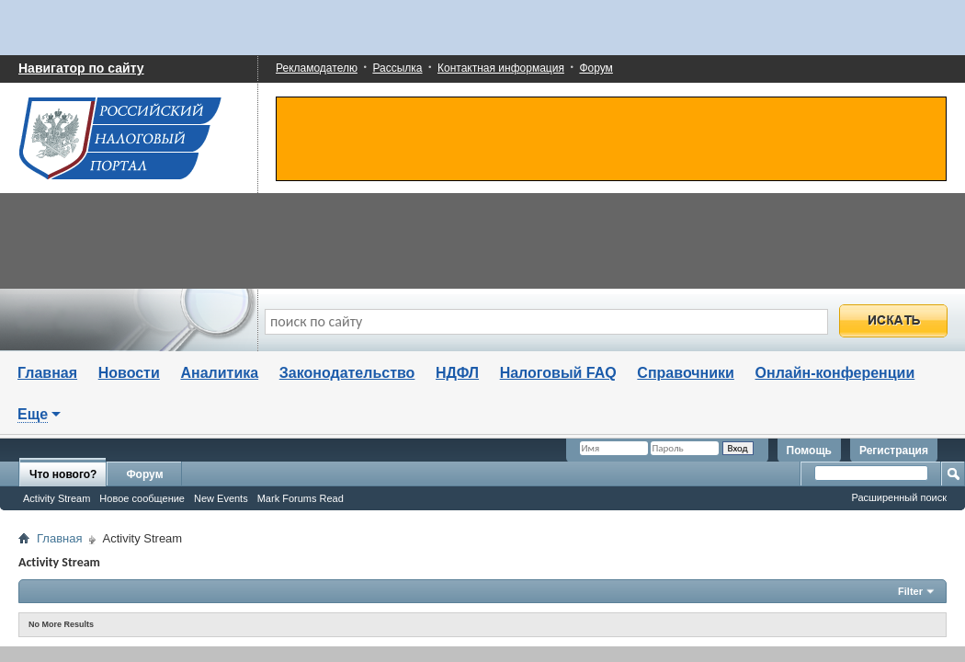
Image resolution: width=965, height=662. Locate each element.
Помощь (809, 450)
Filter (910, 591)
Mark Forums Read (300, 498)
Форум (595, 68)
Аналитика (219, 373)
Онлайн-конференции (835, 373)
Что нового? (62, 474)
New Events (221, 498)
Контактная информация (500, 68)
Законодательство (347, 373)
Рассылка (397, 68)
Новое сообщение (142, 498)
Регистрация (893, 450)
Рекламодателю (317, 68)
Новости (129, 373)
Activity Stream (56, 498)
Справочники (685, 373)
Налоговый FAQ (558, 373)
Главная (47, 373)
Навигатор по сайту (81, 68)
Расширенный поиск (899, 497)
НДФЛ (457, 373)
